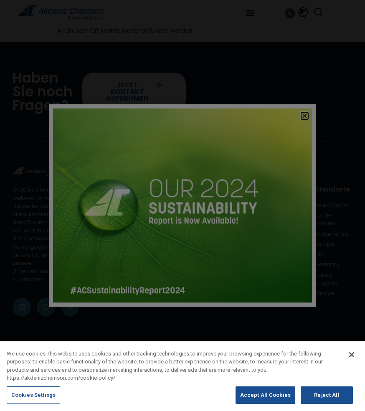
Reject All (326, 400)
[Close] (351, 359)
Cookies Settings (33, 400)
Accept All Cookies (265, 400)
